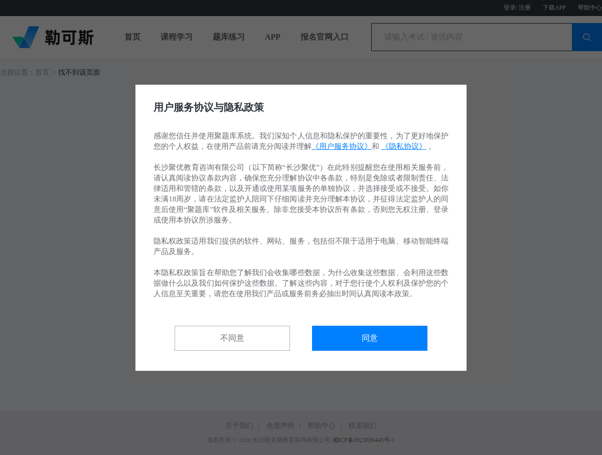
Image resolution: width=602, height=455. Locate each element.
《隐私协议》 (403, 146)
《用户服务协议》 (342, 146)
